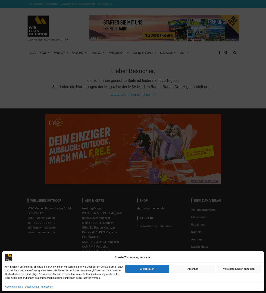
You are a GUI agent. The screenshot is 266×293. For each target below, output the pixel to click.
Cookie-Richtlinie (14, 286)
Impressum (47, 286)
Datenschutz (32, 286)
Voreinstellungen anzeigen (239, 268)
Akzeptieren (147, 268)
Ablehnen (192, 268)
